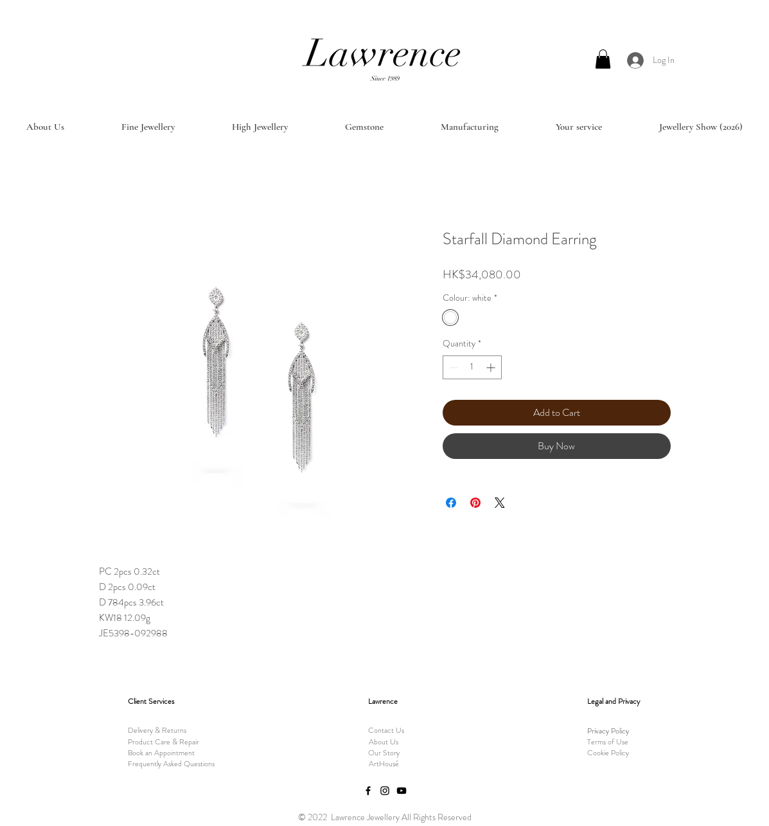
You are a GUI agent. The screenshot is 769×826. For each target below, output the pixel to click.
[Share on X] (500, 502)
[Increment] (492, 367)
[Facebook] (368, 790)
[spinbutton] (472, 367)
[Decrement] (453, 367)
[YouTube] (401, 790)
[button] (603, 59)
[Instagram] (385, 790)
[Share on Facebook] (451, 502)
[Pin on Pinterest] (475, 502)
